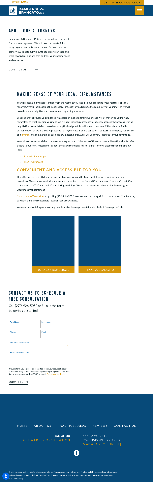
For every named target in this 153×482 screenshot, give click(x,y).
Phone (8, 332)
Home (22, 425)
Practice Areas (72, 425)
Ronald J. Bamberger (35, 156)
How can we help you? (15, 352)
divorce (25, 134)
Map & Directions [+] (102, 444)
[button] (5, 476)
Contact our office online (30, 196)
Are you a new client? (15, 342)
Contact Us (125, 425)
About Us (42, 425)
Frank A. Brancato (33, 161)
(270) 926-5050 (20, 2)
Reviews (100, 425)
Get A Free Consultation (122, 2)
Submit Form (14, 381)
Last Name (42, 322)
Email (39, 332)
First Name (10, 322)
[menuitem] (22, 425)
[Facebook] (77, 453)
